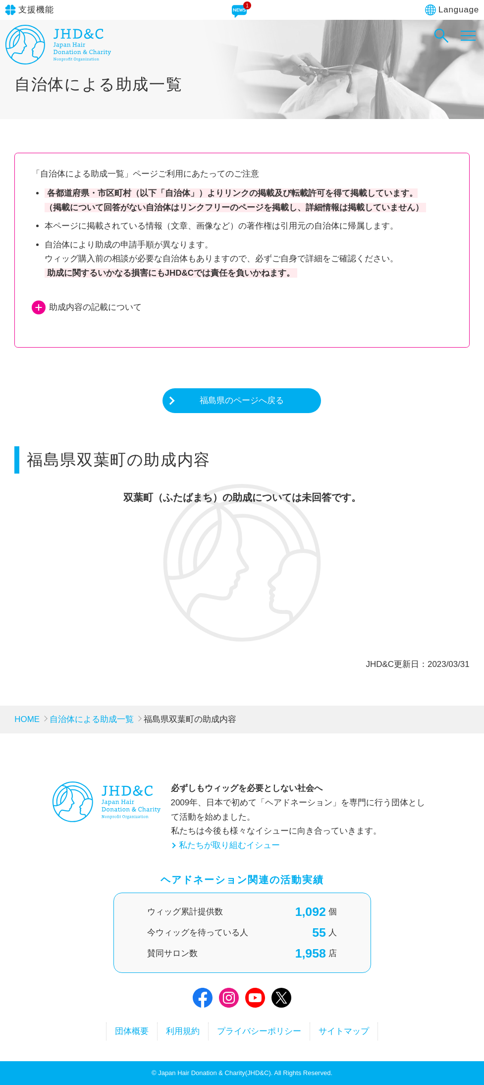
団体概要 (132, 1031)
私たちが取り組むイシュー (229, 845)
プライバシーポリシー (259, 1031)
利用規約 (183, 1031)
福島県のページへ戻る (242, 400)
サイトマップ (344, 1031)
